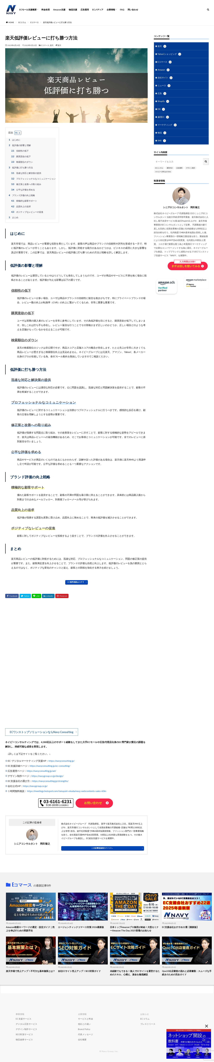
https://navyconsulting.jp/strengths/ (50, 781)
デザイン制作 (190, 168)
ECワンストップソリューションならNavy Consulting (41, 732)
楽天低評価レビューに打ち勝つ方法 (57, 22)
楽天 (52, 45)
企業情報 (111, 9)
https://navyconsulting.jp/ (62, 760)
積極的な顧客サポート (23, 201)
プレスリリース (147, 1024)
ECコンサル (159, 168)
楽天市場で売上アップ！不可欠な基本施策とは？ (30, 971)
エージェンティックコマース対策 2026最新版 (81, 927)
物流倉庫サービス (24, 1039)
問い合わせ (133, 9)
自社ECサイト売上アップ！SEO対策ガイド (79, 971)
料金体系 (45, 9)
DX (161, 109)
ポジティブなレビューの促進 (26, 212)
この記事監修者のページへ (102, 848)
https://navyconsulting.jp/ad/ (41, 770)
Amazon (164, 69)
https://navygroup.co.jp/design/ (47, 775)
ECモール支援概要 (28, 9)
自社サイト (165, 77)
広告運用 (85, 9)
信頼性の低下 (19, 151)
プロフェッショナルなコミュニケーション (33, 179)
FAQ (122, 9)
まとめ (13, 217)
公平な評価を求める (22, 190)
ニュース (164, 85)
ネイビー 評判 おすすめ (163, 171)
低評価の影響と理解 (19, 145)
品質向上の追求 (20, 206)
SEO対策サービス (24, 1034)
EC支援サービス (24, 1018)
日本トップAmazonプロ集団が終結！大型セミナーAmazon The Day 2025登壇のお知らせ (134, 929)
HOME (11, 22)
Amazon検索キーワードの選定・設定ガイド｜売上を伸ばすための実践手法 (30, 929)
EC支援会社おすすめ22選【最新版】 (180, 927)
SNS (162, 140)
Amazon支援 (59, 9)
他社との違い (84, 1024)
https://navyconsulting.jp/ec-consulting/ (50, 765)
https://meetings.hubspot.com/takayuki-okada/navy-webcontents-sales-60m (66, 791)
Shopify (163, 101)
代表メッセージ (85, 1034)
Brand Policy (84, 1029)
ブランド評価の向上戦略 (21, 195)
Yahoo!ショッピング (169, 54)
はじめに (14, 140)
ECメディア (97, 9)
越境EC (163, 117)
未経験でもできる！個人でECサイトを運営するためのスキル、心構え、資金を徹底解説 (135, 973)
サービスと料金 (85, 1018)
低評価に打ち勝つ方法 (20, 168)
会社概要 (82, 1039)
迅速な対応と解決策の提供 (25, 173)
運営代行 (170, 168)
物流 (162, 132)
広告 (162, 93)
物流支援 (73, 9)
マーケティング (167, 125)
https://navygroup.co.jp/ (35, 786)
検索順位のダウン (21, 162)
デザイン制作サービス (26, 1029)
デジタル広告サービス (26, 1024)
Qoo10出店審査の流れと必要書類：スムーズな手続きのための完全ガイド (186, 973)
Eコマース (34, 22)
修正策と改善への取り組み (25, 184)
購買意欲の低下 (20, 156)
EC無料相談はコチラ (75, 582)
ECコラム (22, 22)
